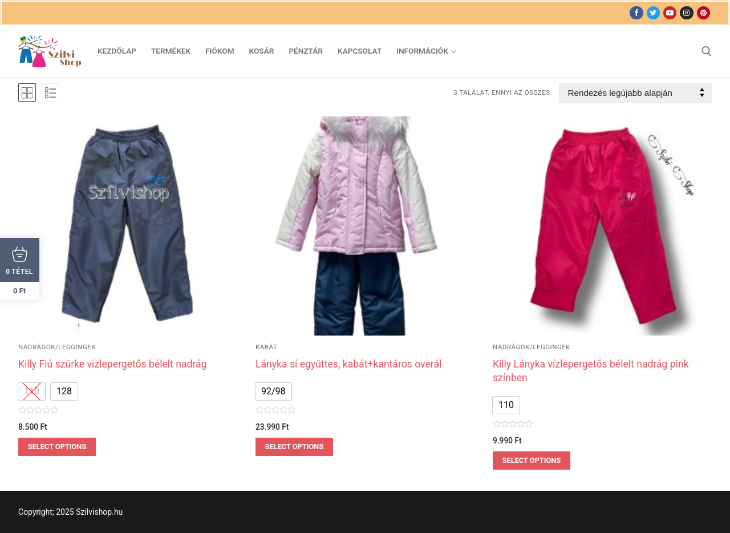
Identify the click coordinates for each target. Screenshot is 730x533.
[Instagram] (686, 12)
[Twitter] (653, 12)
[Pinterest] (703, 12)
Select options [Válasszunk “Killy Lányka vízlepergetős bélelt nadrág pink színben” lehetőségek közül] (531, 460)
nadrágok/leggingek (57, 347)
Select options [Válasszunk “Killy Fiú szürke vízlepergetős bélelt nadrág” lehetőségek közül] (57, 446)
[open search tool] (706, 51)
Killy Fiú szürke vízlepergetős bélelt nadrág (112, 364)
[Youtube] (669, 12)
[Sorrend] (635, 93)
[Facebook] (636, 12)
